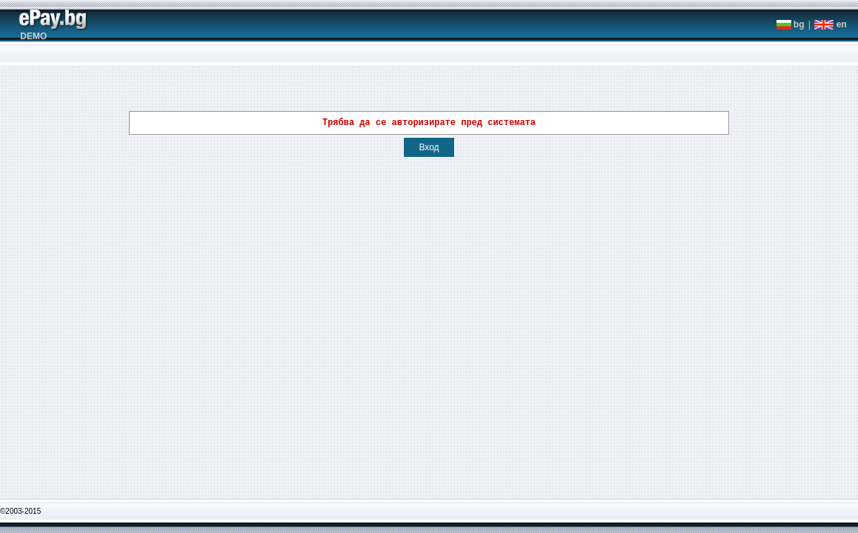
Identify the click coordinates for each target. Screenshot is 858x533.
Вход (429, 149)
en (830, 24)
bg (790, 24)
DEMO (33, 36)
